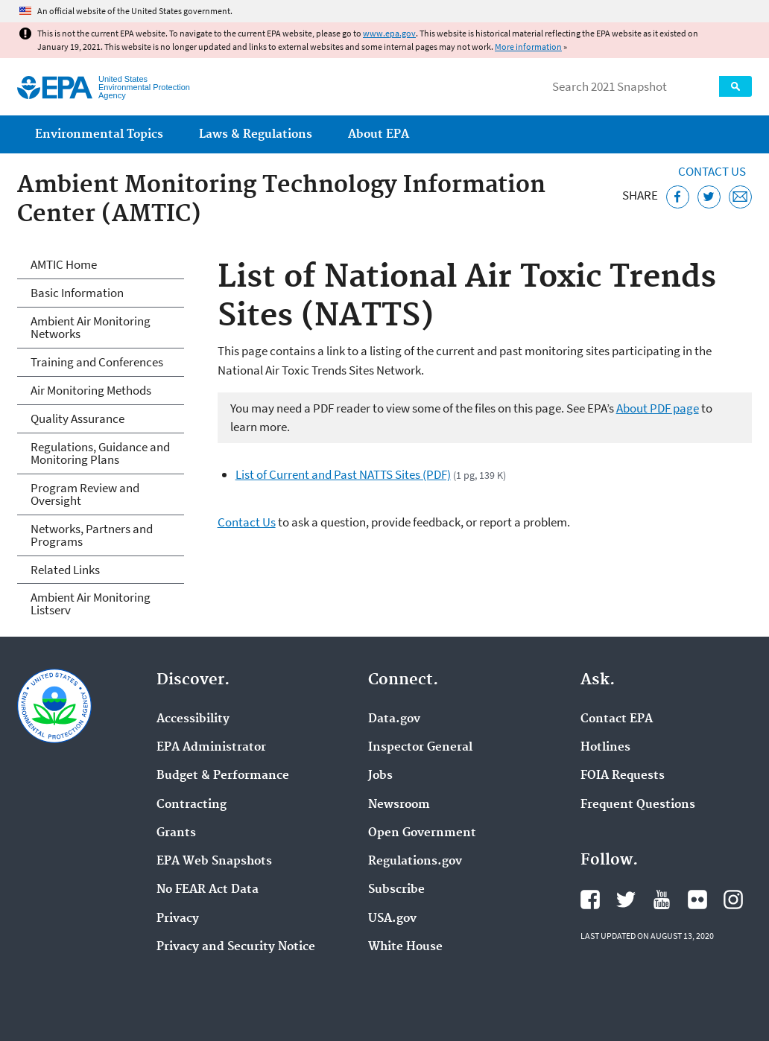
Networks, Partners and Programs (92, 535)
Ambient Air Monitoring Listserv (91, 603)
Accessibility (193, 719)
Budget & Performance (222, 776)
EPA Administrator (211, 747)
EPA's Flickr (697, 899)
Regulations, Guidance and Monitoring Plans (100, 453)
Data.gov (394, 719)
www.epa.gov (389, 33)
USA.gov (392, 919)
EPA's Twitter (626, 899)
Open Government (422, 833)
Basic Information (77, 292)
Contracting (191, 805)
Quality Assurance (77, 418)
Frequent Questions (637, 805)
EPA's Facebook (590, 899)
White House (405, 947)
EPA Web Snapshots (214, 861)
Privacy (177, 919)
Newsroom (399, 805)
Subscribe (396, 890)
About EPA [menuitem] (378, 134)
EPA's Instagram (733, 899)
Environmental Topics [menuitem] (99, 134)
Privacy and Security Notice (235, 947)
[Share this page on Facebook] (677, 196)
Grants (176, 833)
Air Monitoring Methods (91, 390)
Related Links (65, 569)
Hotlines (605, 747)
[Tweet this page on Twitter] (709, 196)
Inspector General (420, 747)
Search (735, 86)
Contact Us (712, 171)
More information (528, 46)
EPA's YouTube (661, 899)
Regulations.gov (415, 861)
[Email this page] (740, 196)
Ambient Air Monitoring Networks (91, 327)
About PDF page (657, 408)
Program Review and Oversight (85, 494)
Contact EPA (616, 719)
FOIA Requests (622, 776)
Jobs (380, 776)
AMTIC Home (64, 264)
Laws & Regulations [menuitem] (255, 134)
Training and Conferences (97, 362)
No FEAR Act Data (207, 890)
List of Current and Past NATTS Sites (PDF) (343, 474)
